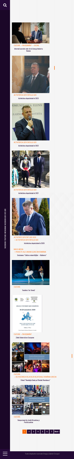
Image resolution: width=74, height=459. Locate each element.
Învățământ (27, 45)
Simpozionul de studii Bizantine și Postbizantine (28, 421)
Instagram (5, 230)
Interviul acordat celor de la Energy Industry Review (28, 49)
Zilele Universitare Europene (25, 337)
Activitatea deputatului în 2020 (34, 243)
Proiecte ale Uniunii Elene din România (31, 252)
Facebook (5, 244)
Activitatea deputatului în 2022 (28, 145)
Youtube (5, 237)
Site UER (5, 212)
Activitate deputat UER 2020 (25, 237)
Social (36, 45)
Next (56, 432)
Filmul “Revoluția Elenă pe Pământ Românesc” (35, 380)
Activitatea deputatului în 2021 (28, 193)
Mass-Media (18, 249)
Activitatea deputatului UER (25, 95)
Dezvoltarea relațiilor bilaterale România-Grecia (36, 377)
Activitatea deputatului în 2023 (28, 98)
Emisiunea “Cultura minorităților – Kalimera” (31, 255)
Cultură (17, 45)
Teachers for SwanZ (28, 290)
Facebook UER (5, 220)
